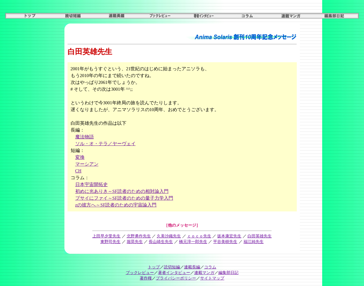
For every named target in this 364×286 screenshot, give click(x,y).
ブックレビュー (140, 272)
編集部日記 (228, 272)
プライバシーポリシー (176, 278)
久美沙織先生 (169, 236)
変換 (80, 157)
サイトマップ (212, 278)
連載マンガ (204, 272)
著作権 (146, 278)
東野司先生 (110, 241)
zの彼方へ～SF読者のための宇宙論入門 (116, 204)
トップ (154, 267)
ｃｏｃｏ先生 (199, 236)
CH (78, 170)
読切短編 (172, 267)
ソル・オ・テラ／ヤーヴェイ (105, 143)
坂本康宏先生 (229, 236)
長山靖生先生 (161, 241)
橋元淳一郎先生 (193, 241)
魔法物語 (84, 136)
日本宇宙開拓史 (91, 184)
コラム (210, 267)
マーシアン (87, 164)
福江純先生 (253, 241)
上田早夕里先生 (106, 236)
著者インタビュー (174, 272)
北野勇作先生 (139, 236)
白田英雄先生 (260, 236)
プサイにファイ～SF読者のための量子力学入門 (124, 198)
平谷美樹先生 (225, 241)
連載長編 (192, 267)
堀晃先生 (135, 241)
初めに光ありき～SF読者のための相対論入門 (122, 191)
